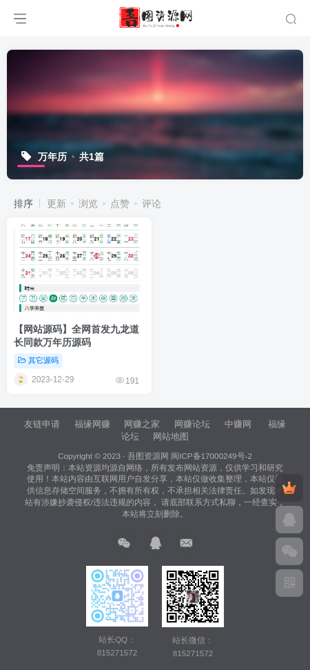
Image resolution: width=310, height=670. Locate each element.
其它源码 (38, 360)
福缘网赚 (93, 424)
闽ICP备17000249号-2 (211, 455)
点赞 (120, 203)
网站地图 (171, 436)
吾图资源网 (148, 455)
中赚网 (238, 424)
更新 (56, 203)
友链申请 (42, 424)
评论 (151, 203)
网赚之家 (142, 424)
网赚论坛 (192, 424)
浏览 (88, 203)
